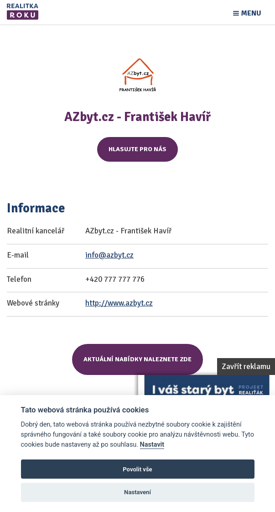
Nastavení (137, 492)
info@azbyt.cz (109, 255)
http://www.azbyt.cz (119, 303)
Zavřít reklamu (246, 366)
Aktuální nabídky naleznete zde (137, 359)
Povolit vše (137, 469)
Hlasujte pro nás (137, 149)
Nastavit (152, 445)
